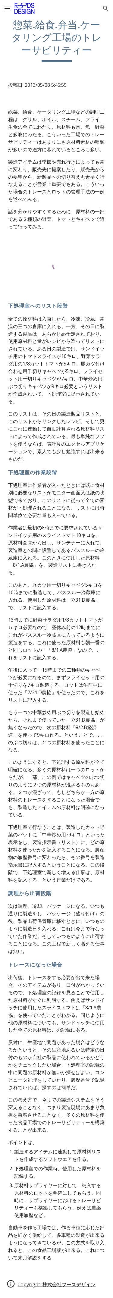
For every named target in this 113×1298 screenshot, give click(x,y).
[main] (57, 40)
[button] (7, 8)
